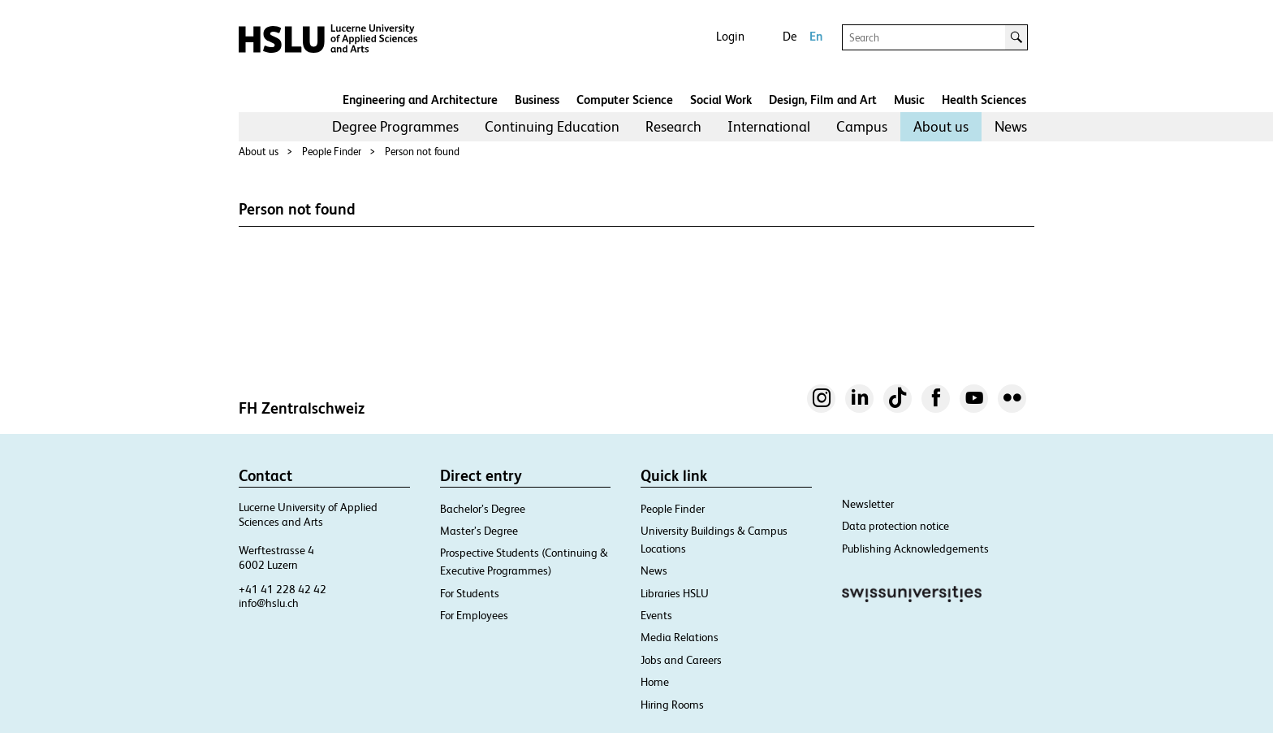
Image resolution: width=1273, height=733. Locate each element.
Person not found (422, 151)
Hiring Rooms (672, 704)
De (789, 36)
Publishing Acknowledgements (915, 548)
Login (730, 36)
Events (656, 615)
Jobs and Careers (681, 659)
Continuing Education (552, 126)
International (768, 126)
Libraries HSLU (675, 593)
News (1011, 126)
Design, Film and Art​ (823, 99)
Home (655, 681)
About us (941, 126)
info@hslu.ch (269, 602)
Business (537, 99)
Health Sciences (984, 99)
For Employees (474, 615)
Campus (861, 126)
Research (673, 126)
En (815, 36)
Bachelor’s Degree (482, 508)
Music (909, 99)
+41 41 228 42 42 (282, 589)
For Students (469, 593)
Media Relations (679, 637)
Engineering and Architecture (420, 99)
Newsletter (868, 503)
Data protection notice (895, 525)
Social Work (721, 99)
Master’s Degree (479, 530)
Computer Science (624, 99)
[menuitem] (395, 126)
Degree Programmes (395, 126)
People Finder (331, 151)
